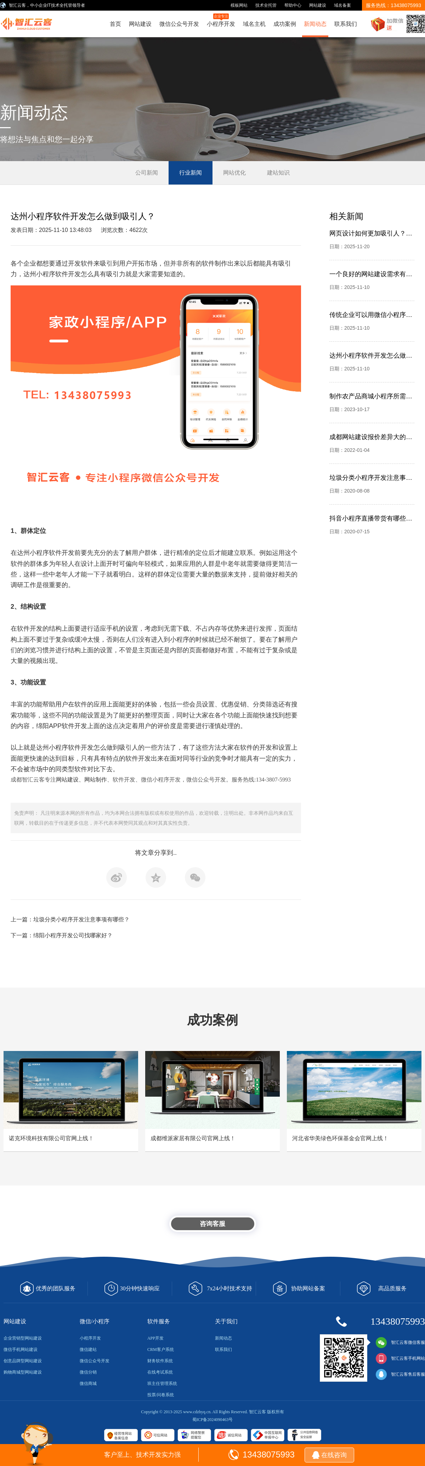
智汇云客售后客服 (400, 1374)
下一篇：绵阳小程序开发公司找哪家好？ (62, 935)
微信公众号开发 (179, 24)
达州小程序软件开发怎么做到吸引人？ (371, 355)
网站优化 (234, 173)
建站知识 (278, 173)
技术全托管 (266, 5)
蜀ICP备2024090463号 (212, 1419)
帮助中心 (292, 5)
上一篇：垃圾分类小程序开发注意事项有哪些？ (70, 919)
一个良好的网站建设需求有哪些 (371, 274)
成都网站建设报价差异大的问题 (371, 437)
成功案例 (284, 24)
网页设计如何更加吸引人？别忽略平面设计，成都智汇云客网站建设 (371, 233)
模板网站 (239, 5)
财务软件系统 (160, 1360)
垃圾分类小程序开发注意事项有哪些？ (371, 477)
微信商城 (88, 1383)
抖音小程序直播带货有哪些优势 (371, 518)
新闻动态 (315, 24)
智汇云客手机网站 (400, 1358)
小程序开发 (221, 20)
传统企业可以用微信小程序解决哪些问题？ (371, 314)
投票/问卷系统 (160, 1394)
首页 (115, 24)
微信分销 (88, 1372)
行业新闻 (190, 173)
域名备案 (342, 5)
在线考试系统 (160, 1372)
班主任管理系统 (162, 1383)
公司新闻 (146, 173)
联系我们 (345, 24)
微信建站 (88, 1349)
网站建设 (317, 5)
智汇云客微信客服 (400, 1342)
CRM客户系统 (160, 1349)
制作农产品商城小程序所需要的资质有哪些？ (371, 396)
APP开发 (155, 1338)
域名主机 (254, 24)
